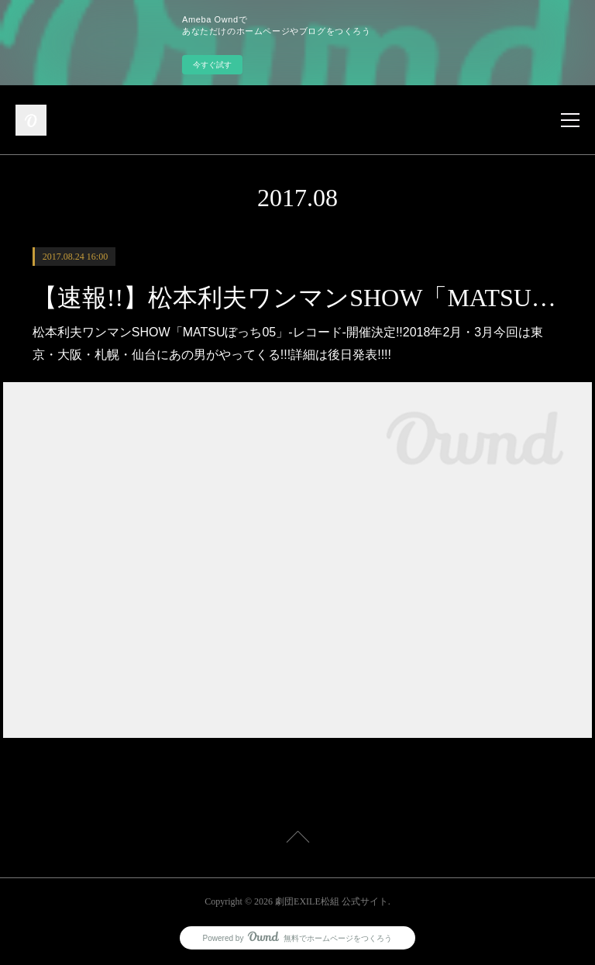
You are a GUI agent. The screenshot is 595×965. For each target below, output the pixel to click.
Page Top (297, 839)
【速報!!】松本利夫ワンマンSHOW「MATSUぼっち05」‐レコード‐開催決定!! (297, 298)
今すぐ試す (212, 64)
